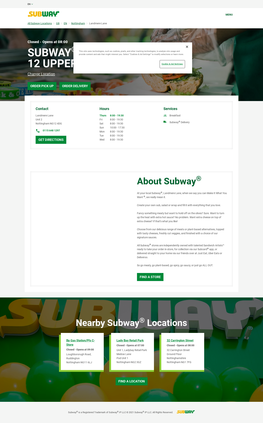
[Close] (187, 47)
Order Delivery (75, 86)
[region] (132, 57)
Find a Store (150, 277)
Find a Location (131, 381)
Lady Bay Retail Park (130, 340)
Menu (229, 14)
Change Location (41, 74)
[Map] (79, 229)
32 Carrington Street (180, 340)
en (29, 4)
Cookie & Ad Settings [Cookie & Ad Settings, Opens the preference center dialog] (172, 64)
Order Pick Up (42, 86)
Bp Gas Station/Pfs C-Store (80, 342)
